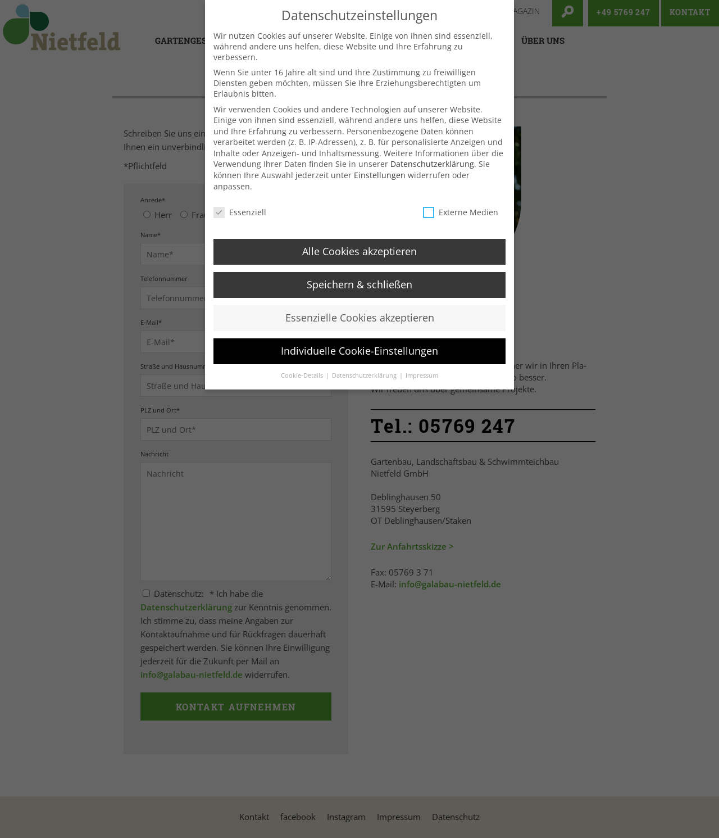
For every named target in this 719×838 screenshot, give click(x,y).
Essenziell (239, 220)
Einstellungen (380, 183)
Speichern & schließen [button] (359, 292)
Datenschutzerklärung (432, 171)
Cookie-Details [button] (303, 383)
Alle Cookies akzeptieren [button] (359, 259)
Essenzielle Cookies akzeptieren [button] (359, 325)
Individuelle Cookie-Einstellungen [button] (359, 358)
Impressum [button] (422, 383)
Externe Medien (460, 220)
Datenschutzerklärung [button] (365, 383)
